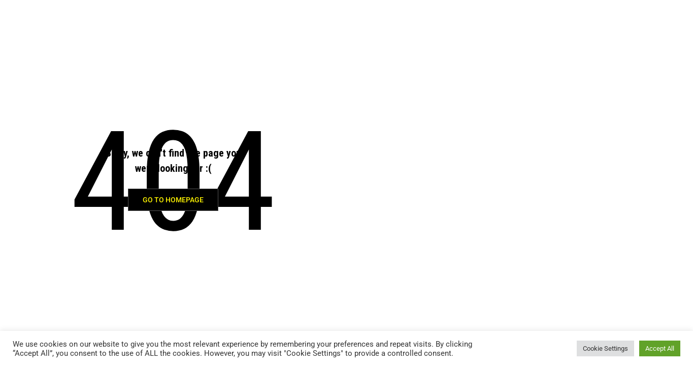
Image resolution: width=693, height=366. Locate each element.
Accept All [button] (659, 348)
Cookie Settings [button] (605, 348)
